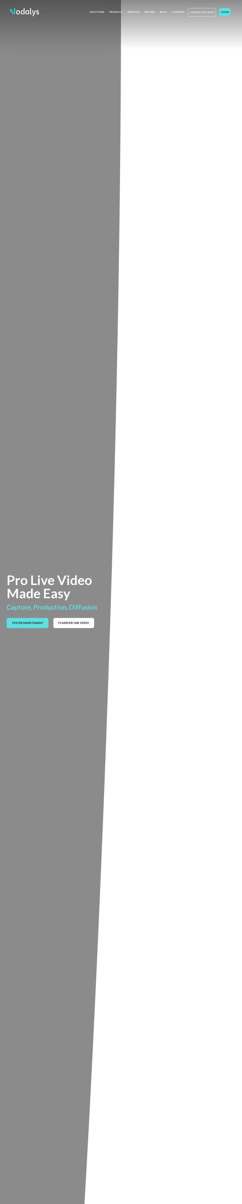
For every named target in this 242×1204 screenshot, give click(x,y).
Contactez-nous (202, 12)
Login (225, 11)
